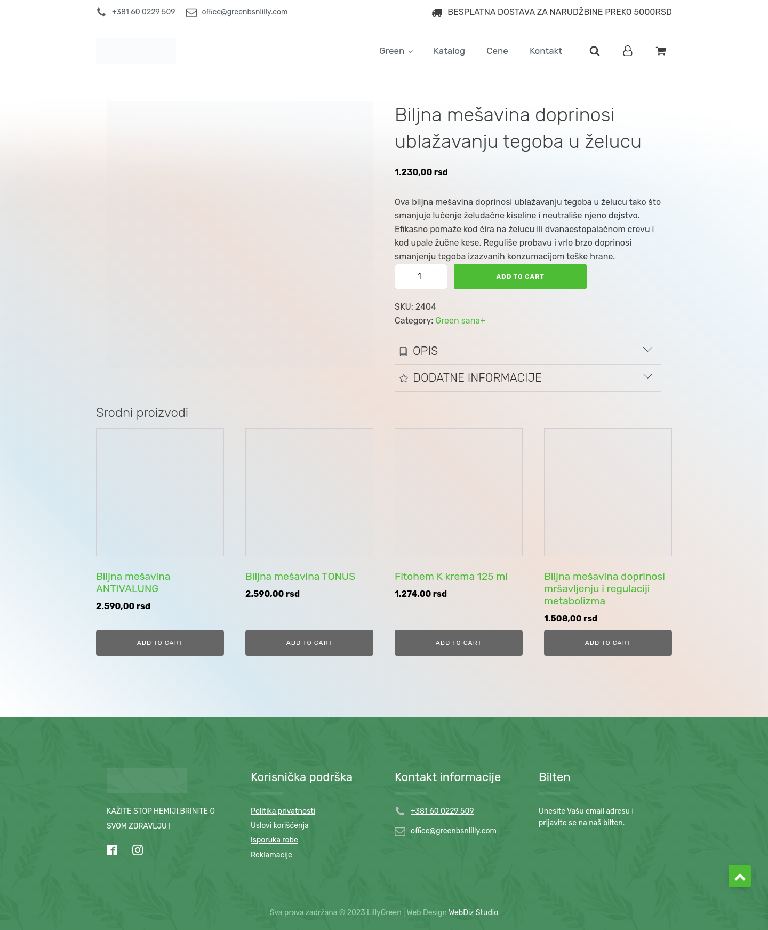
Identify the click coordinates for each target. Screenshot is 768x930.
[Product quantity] (421, 276)
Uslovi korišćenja (280, 825)
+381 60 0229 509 (442, 811)
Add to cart (521, 276)
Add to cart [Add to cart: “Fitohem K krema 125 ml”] (459, 643)
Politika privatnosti (283, 811)
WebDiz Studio (473, 912)
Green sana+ (460, 321)
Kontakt (546, 50)
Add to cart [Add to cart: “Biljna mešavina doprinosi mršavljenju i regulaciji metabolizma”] (608, 643)
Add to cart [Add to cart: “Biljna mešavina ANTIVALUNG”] (160, 643)
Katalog (449, 50)
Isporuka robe (274, 840)
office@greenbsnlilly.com (454, 831)
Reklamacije (271, 855)
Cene (497, 50)
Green (391, 50)
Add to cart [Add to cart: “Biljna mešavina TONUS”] (309, 643)
